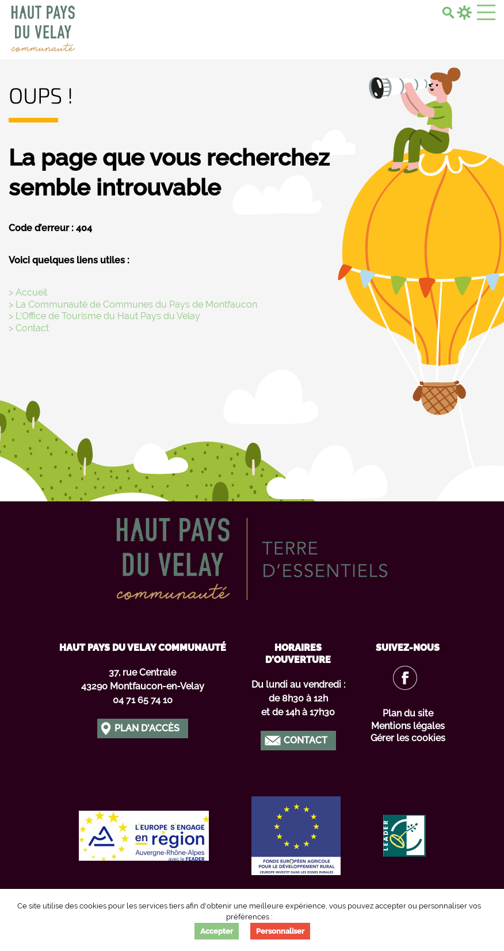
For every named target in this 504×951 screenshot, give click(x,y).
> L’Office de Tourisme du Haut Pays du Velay (104, 315)
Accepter (216, 931)
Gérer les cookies (408, 738)
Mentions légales (408, 725)
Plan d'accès (147, 728)
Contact (305, 740)
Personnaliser (280, 931)
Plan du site (408, 713)
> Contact (29, 328)
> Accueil (28, 292)
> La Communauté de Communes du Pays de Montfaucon (133, 304)
